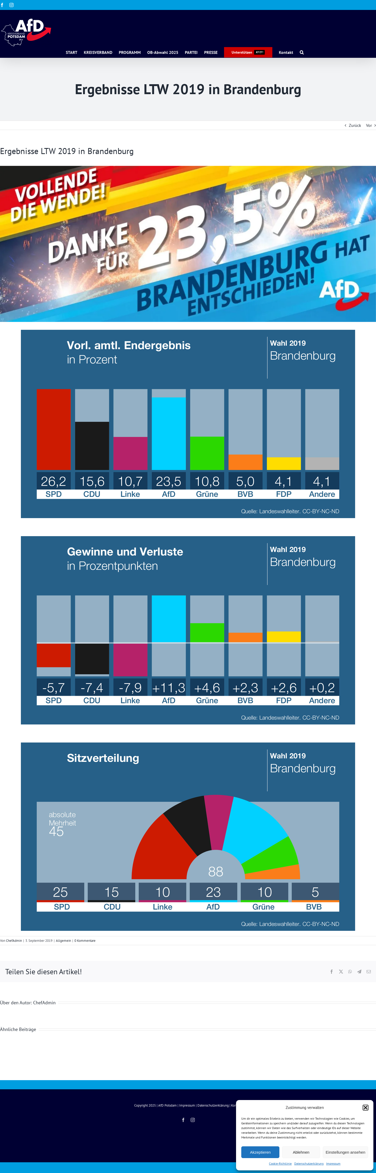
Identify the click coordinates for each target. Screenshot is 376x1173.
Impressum (333, 1163)
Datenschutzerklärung (309, 1163)
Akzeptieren (260, 1152)
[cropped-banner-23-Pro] (188, 244)
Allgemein (63, 940)
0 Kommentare (85, 940)
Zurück (355, 125)
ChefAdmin (14, 940)
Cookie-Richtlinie (280, 1163)
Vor (369, 125)
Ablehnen (301, 1152)
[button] (365, 1107)
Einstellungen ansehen (345, 1152)
